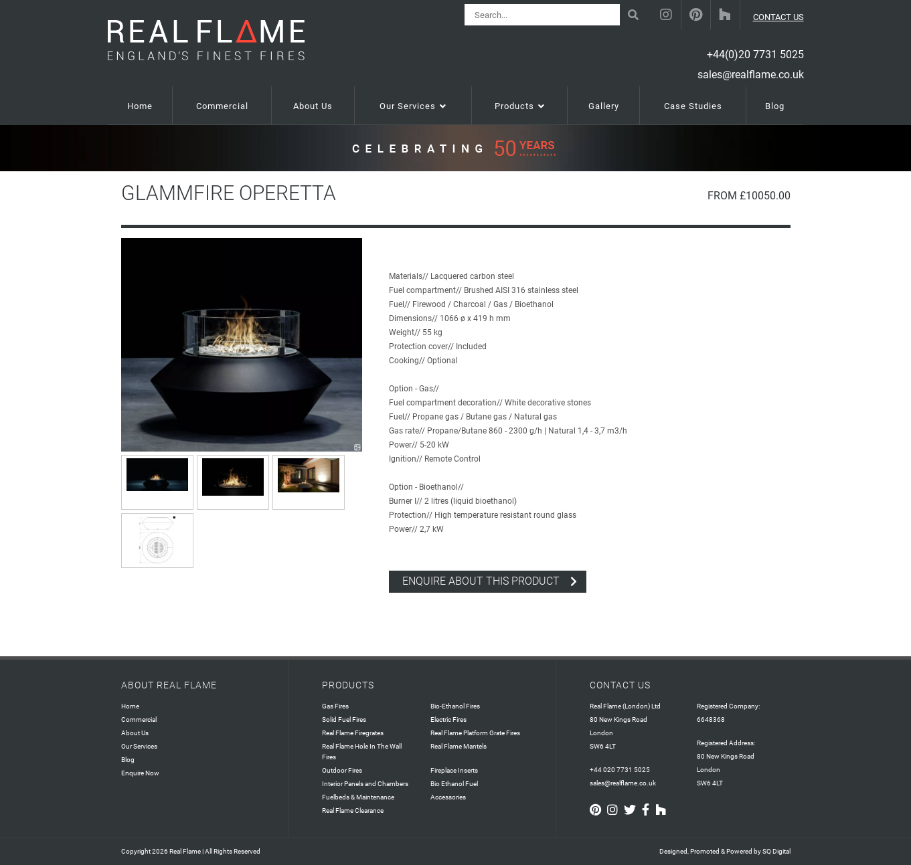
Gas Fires (335, 706)
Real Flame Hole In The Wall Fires (362, 752)
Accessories (448, 797)
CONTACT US (778, 17)
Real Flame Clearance (353, 810)
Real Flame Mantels (458, 746)
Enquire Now (140, 773)
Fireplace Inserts (454, 770)
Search (635, 9)
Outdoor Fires (342, 770)
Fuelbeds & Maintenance (358, 797)
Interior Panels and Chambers (365, 783)
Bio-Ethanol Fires (455, 706)
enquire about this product (481, 581)
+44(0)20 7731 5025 (755, 54)
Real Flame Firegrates (353, 733)
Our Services (139, 746)
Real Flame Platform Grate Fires (475, 733)
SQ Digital (776, 851)
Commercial (139, 719)
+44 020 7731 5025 (620, 769)
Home (130, 706)
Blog (128, 759)
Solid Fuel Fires (344, 719)
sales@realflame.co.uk (750, 74)
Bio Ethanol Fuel (454, 783)
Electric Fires (448, 719)
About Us (135, 733)
